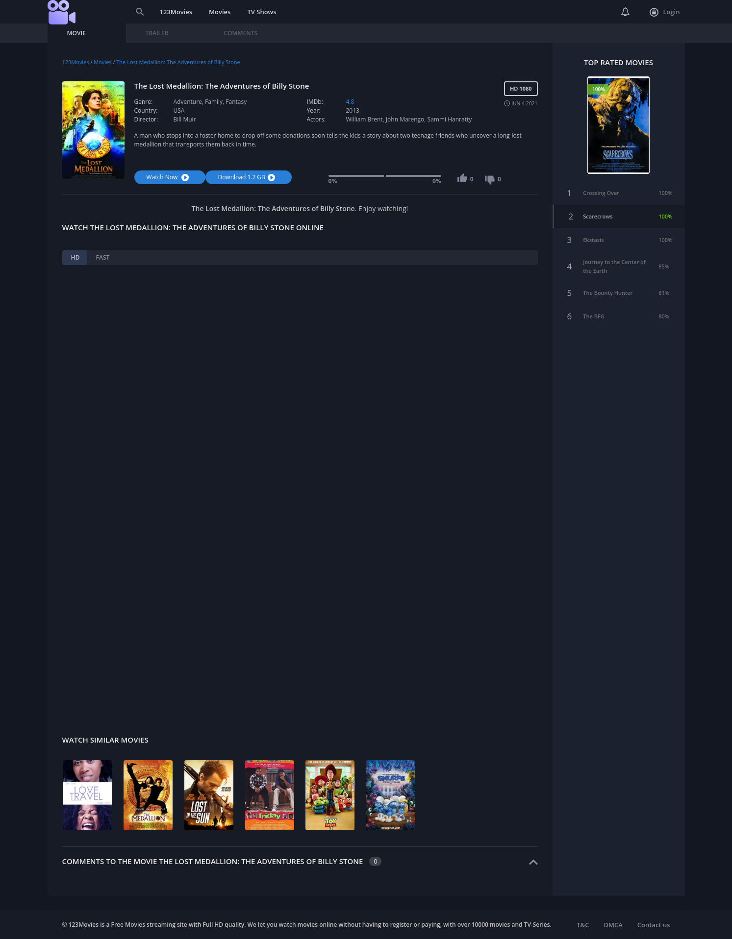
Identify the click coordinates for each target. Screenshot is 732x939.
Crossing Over (601, 192)
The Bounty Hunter (607, 292)
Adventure (188, 101)
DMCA (613, 924)
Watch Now (169, 177)
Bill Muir (185, 119)
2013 (352, 110)
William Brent (364, 119)
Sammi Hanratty (450, 119)
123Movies (176, 11)
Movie (76, 33)
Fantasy (236, 101)
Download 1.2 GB (247, 177)
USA (179, 110)
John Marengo (405, 119)
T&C (583, 924)
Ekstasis (593, 239)
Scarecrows (597, 216)
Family (214, 101)
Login (665, 12)
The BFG (594, 316)
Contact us (653, 924)
